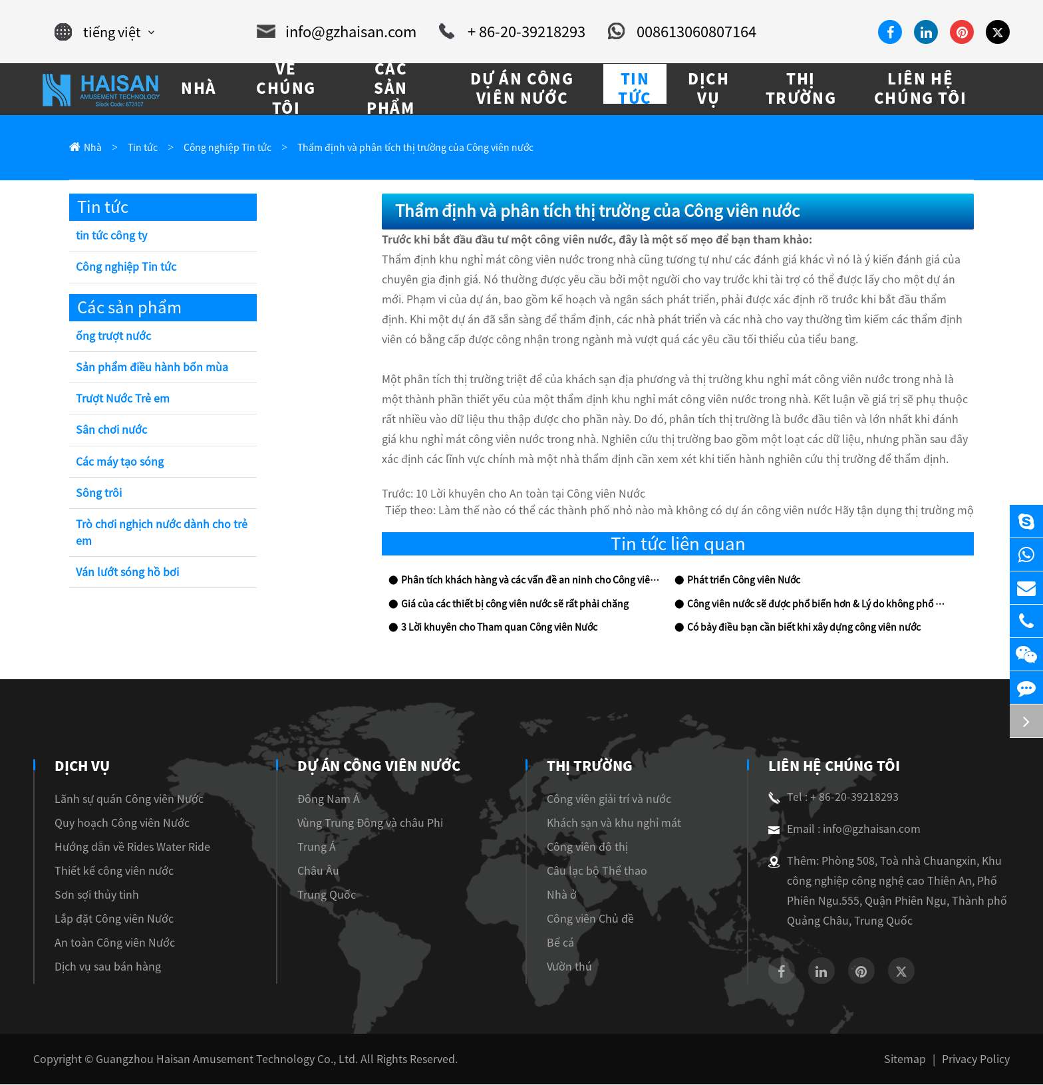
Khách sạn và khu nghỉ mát (612, 823)
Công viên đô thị (589, 847)
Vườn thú (575, 967)
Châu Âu (314, 871)
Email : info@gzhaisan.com (837, 830)
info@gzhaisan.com (343, 32)
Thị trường (595, 766)
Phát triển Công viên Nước (738, 581)
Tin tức (139, 148)
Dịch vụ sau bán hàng (101, 967)
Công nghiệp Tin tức (218, 148)
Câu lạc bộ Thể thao (598, 871)
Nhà (91, 148)
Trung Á (313, 847)
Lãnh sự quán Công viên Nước (122, 799)
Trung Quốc (321, 895)
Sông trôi (97, 494)
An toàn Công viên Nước (109, 943)
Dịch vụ (82, 766)
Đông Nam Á (323, 799)
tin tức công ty (109, 236)
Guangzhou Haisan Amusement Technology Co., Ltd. (204, 1059)
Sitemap (914, 1059)
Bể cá (566, 943)
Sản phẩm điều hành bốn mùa (146, 368)
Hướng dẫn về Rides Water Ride (126, 847)
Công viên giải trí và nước (612, 799)
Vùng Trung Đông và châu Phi (360, 823)
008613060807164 (668, 32)
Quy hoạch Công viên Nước (116, 823)
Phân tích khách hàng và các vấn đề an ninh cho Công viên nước (527, 581)
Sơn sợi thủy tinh (93, 895)
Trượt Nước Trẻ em (122, 399)
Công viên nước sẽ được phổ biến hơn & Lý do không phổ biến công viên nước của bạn (815, 605)
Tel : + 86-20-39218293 (828, 798)
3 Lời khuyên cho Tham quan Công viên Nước (491, 628)
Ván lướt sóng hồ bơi (125, 573)
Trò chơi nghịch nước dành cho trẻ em (156, 533)
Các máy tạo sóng (116, 462)
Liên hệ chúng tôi (831, 766)
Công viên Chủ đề (594, 919)
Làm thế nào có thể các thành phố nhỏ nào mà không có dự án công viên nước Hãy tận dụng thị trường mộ (739, 511)
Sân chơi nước (109, 430)
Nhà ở (567, 895)
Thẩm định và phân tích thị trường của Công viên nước (390, 148)
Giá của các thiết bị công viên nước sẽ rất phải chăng (505, 605)
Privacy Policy (978, 1059)
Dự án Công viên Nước (375, 766)
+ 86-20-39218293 (507, 32)
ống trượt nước (113, 337)
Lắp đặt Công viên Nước (110, 919)
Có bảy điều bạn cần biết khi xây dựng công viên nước (794, 628)
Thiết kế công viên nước (109, 871)
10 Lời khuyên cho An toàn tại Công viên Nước (519, 494)
